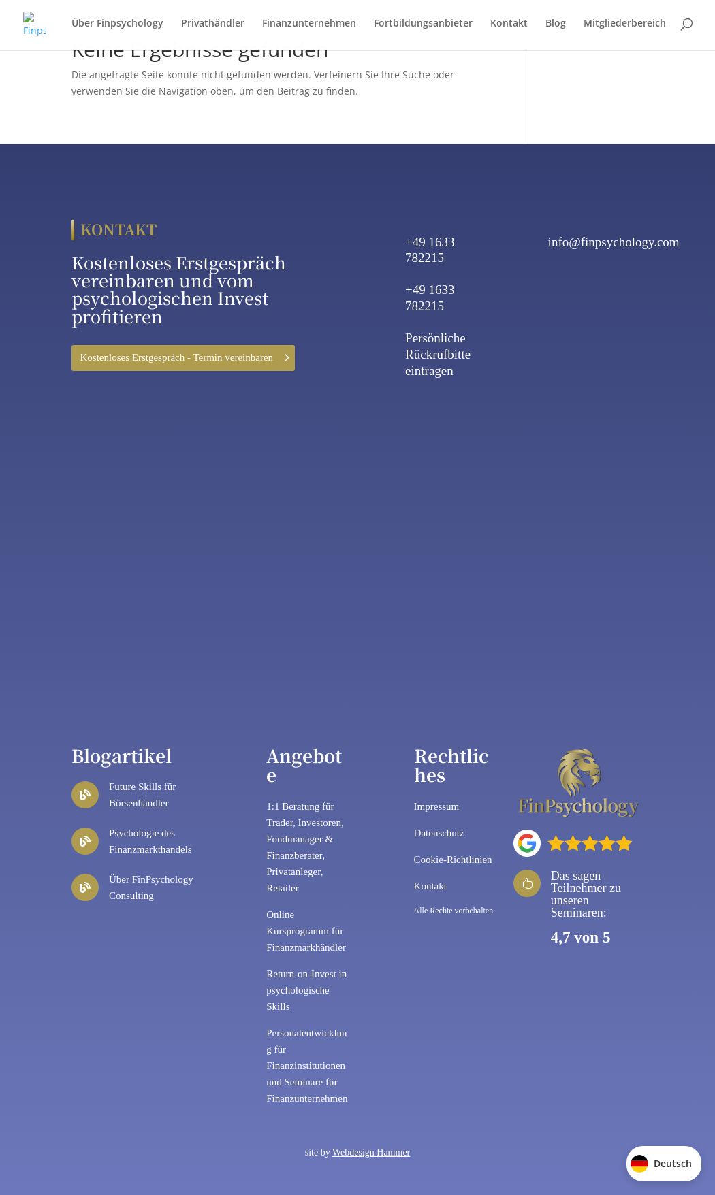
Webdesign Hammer (371, 1152)
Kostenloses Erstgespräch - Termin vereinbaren (177, 357)
